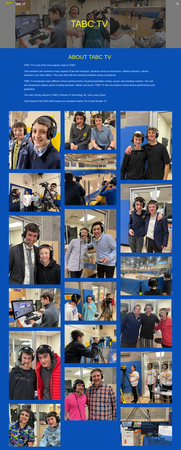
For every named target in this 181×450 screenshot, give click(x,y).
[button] (177, 4)
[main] (90, 24)
